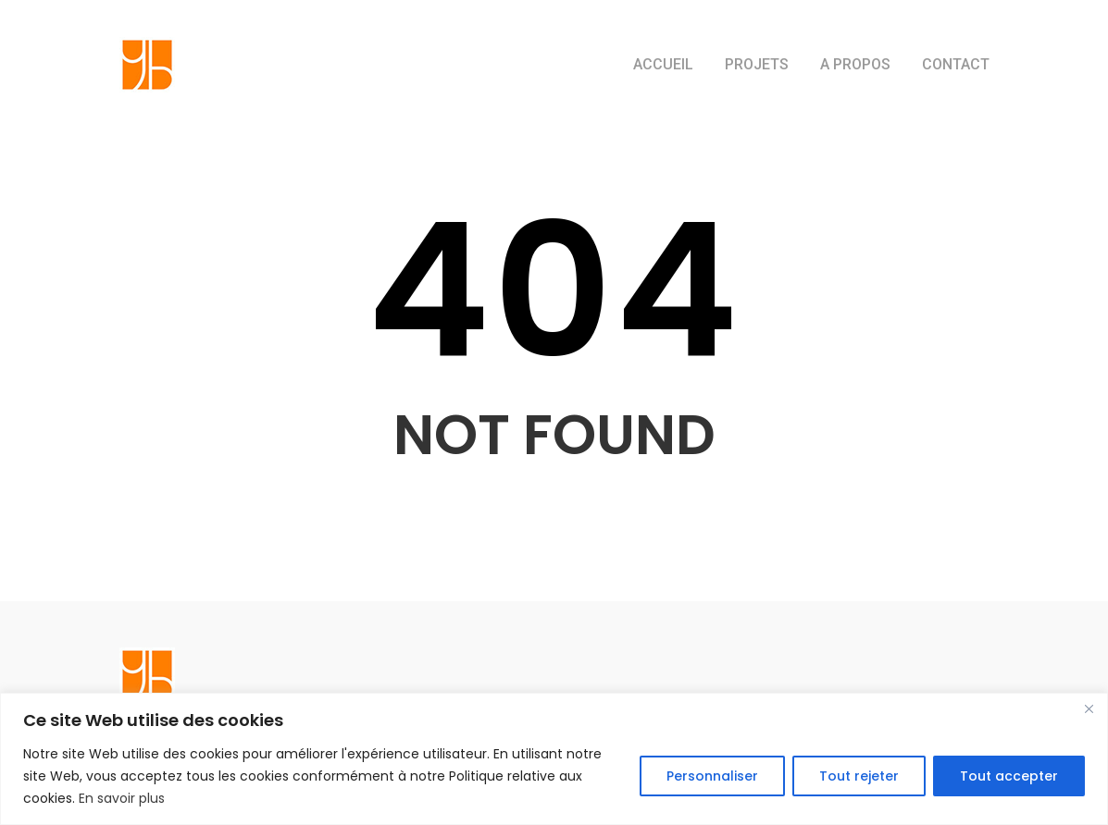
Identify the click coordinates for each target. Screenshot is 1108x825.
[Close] (1088, 708)
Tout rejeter (859, 776)
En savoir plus (122, 798)
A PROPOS (855, 64)
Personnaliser (712, 776)
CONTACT (956, 64)
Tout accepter (1009, 776)
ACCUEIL (663, 64)
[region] (554, 759)
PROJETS (757, 64)
